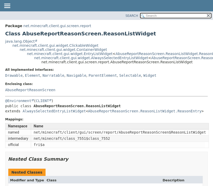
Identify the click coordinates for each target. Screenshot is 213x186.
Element (32, 75)
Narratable (53, 75)
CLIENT (42, 101)
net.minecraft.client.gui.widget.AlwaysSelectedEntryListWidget (91, 58)
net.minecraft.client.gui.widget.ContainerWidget (63, 50)
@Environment (18, 101)
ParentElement (103, 75)
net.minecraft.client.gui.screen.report (57, 26)
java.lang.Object (20, 41)
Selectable (130, 75)
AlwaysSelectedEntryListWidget (54, 111)
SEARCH (132, 16)
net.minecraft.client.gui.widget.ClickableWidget (55, 45)
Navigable (76, 75)
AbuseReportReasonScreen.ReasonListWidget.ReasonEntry (144, 111)
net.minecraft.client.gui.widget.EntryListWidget (70, 54)
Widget (150, 75)
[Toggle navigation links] (7, 6)
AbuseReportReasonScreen (30, 90)
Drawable (14, 75)
